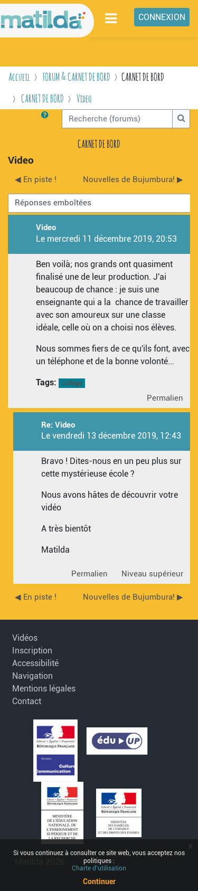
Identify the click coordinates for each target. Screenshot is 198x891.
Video (84, 98)
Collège (71, 383)
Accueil (19, 76)
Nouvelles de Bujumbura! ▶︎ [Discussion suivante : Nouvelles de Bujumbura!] (133, 179)
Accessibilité (35, 663)
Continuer (99, 881)
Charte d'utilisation (99, 868)
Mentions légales (38, 689)
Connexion (161, 17)
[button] (47, 118)
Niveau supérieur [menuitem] (152, 574)
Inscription (32, 651)
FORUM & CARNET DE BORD (76, 76)
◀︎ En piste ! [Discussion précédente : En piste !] (35, 179)
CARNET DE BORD (42, 98)
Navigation (32, 676)
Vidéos (24, 638)
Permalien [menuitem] (165, 398)
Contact (26, 701)
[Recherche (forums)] (117, 118)
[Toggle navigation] (111, 18)
